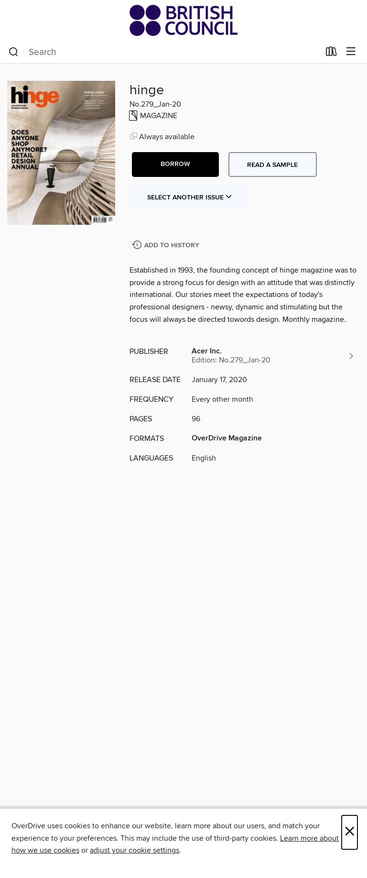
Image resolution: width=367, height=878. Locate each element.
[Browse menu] (351, 51)
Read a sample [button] (272, 165)
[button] (175, 164)
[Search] (13, 52)
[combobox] (164, 52)
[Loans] (331, 53)
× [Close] (350, 832)
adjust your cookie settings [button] (134, 850)
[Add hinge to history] (167, 246)
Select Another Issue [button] (189, 197)
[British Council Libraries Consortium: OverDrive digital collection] (183, 20)
